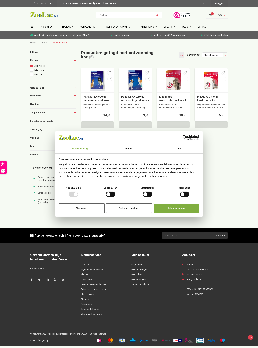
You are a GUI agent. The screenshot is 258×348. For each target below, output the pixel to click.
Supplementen (89, 28)
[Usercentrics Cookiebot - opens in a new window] (185, 137)
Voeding (169, 28)
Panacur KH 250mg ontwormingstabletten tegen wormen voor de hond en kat (135, 100)
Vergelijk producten (140, 286)
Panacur (38, 76)
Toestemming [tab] (80, 148)
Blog (186, 28)
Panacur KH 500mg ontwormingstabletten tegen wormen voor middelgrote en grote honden (97, 100)
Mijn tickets (136, 276)
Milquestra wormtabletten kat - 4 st (172, 100)
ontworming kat (59, 44)
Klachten (85, 276)
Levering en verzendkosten (93, 286)
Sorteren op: (193, 56)
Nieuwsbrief (86, 305)
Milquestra (39, 72)
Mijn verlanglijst (138, 281)
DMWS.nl (83, 335)
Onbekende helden (90, 310)
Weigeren (81, 208)
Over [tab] (178, 148)
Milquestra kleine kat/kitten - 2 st (208, 100)
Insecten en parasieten (120, 28)
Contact (202, 28)
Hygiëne (67, 28)
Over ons (85, 266)
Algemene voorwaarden (92, 271)
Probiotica (48, 28)
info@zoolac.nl (194, 281)
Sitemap (85, 301)
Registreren (136, 266)
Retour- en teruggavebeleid (94, 291)
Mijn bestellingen (139, 271)
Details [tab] (129, 148)
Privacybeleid (87, 281)
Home (32, 29)
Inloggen (219, 3)
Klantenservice (88, 296)
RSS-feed (93, 335)
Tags (44, 44)
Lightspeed (63, 335)
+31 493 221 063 (43, 3)
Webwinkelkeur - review (92, 315)
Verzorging (149, 28)
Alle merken (40, 67)
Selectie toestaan (129, 208)
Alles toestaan (176, 208)
